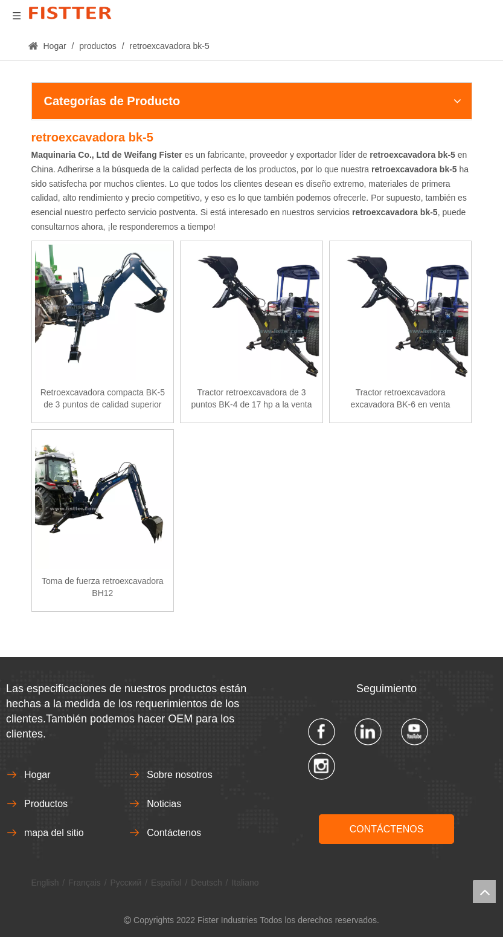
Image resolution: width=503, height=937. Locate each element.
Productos (46, 804)
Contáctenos (174, 833)
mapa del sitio (54, 833)
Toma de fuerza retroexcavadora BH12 (103, 587)
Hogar (37, 775)
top (484, 891)
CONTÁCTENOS (387, 829)
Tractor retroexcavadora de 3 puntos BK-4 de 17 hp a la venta (251, 398)
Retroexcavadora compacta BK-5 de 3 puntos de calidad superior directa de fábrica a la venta (102, 398)
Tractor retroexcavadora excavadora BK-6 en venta (400, 398)
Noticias (164, 804)
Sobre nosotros (180, 775)
